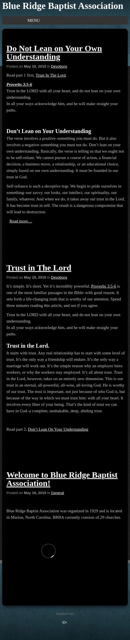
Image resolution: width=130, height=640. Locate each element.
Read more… (21, 221)
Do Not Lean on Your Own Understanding (54, 52)
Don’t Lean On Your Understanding (58, 429)
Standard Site (65, 614)
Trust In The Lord (51, 75)
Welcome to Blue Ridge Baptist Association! (62, 479)
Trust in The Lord (38, 267)
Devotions (59, 66)
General (57, 493)
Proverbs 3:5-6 (19, 84)
